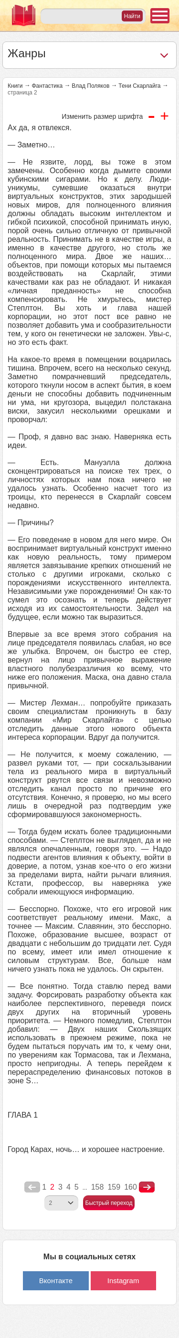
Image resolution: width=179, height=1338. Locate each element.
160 (130, 1187)
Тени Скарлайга (139, 86)
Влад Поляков (90, 86)
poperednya (32, 1187)
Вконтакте (56, 1280)
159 (113, 1187)
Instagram (123, 1280)
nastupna (147, 1187)
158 (97, 1187)
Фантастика (47, 86)
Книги (15, 86)
